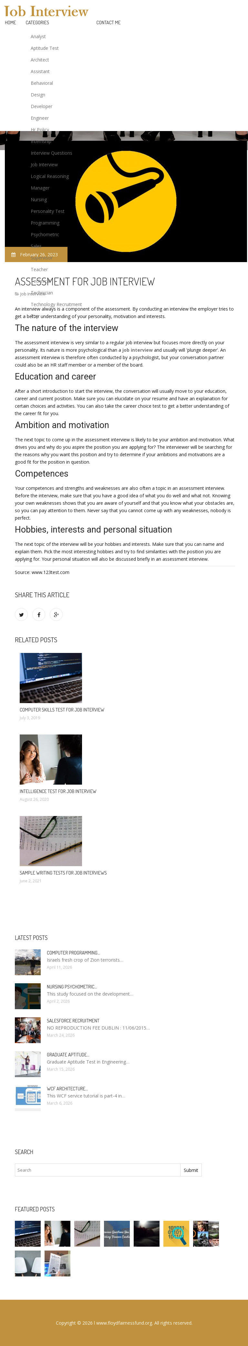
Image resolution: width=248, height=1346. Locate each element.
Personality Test (48, 211)
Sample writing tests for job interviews (63, 873)
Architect (40, 60)
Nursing (39, 199)
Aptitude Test (45, 48)
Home (10, 22)
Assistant (40, 71)
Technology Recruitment (56, 304)
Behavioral (42, 83)
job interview (137, 350)
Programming (45, 223)
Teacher (39, 269)
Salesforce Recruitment (73, 1021)
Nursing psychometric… (72, 987)
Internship (41, 141)
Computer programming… (73, 953)
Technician (42, 293)
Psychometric (45, 234)
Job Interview (44, 164)
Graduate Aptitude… (68, 1055)
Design (38, 95)
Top (35, 316)
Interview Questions (51, 153)
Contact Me (109, 22)
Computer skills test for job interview (62, 710)
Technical (40, 281)
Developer (41, 106)
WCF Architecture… (67, 1089)
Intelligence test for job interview (58, 791)
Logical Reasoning (50, 176)
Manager (40, 188)
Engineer (40, 118)
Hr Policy (40, 130)
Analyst (38, 36)
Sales (36, 246)
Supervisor (42, 258)
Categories (37, 22)
